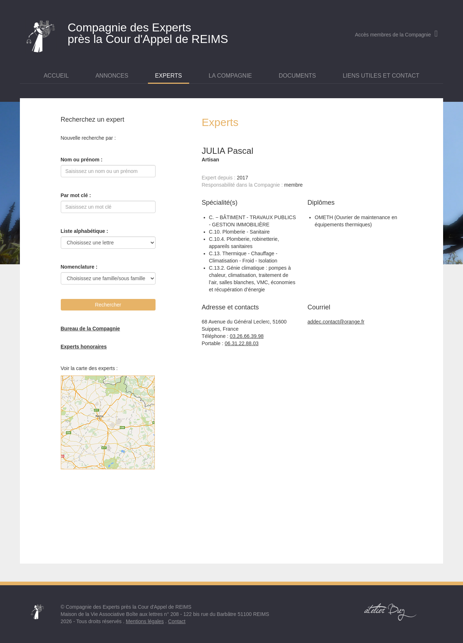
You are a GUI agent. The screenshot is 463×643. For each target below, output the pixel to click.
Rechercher (108, 305)
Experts (168, 76)
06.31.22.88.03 (241, 343)
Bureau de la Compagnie (90, 328)
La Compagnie (230, 76)
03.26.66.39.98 (246, 336)
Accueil (56, 76)
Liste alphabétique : (84, 231)
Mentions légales (145, 621)
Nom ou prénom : (82, 159)
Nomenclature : (79, 267)
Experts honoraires (84, 346)
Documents (297, 76)
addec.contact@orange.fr (335, 322)
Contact (177, 621)
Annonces (111, 76)
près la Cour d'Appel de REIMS (161, 31)
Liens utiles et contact (381, 76)
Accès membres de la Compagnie (396, 35)
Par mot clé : (76, 195)
